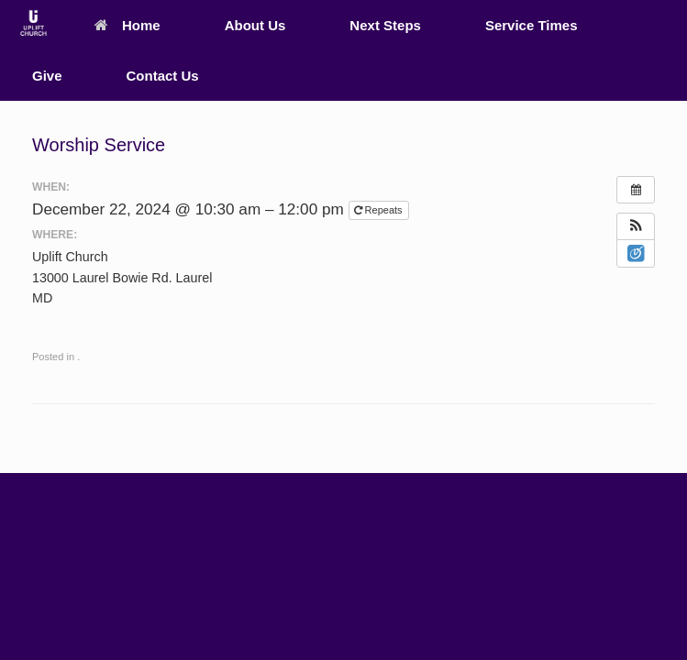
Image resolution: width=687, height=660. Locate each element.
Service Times (531, 25)
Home (127, 25)
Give (47, 75)
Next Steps (385, 25)
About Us (255, 25)
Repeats (379, 209)
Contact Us (163, 75)
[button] (635, 226)
